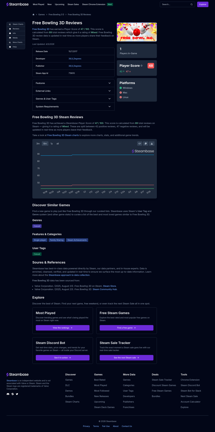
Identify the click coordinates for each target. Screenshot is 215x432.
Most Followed (101, 390)
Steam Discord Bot (190, 385)
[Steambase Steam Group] (13, 394)
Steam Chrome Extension (93, 4)
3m (38, 143)
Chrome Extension (190, 379)
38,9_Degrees (75, 58)
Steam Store (109, 286)
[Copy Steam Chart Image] (145, 143)
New (49, 4)
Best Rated (99, 379)
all (57, 143)
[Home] (33, 14)
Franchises (128, 407)
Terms (96, 426)
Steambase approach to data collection (69, 275)
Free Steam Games (161, 390)
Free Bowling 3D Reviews (79, 14)
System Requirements (73, 106)
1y (52, 143)
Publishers (128, 401)
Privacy (86, 426)
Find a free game (126, 328)
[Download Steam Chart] (152, 143)
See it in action (62, 357)
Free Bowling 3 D (56, 14)
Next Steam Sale (189, 396)
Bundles (69, 396)
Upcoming (59, 4)
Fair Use (106, 426)
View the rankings (63, 328)
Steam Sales (73, 4)
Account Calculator (190, 401)
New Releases (101, 396)
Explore (202, 4)
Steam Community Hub (105, 289)
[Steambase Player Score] (141, 65)
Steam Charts (72, 401)
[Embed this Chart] (139, 143)
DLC (67, 385)
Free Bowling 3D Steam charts (63, 135)
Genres (126, 379)
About (115, 426)
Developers (129, 396)
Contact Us (127, 426)
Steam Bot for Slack (191, 390)
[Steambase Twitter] (17, 394)
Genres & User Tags (73, 98)
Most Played (38, 4)
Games (41, 14)
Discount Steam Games (164, 385)
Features (73, 83)
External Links (73, 91)
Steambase (12, 380)
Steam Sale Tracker (162, 379)
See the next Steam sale (126, 357)
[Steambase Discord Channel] (8, 394)
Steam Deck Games (104, 407)
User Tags (128, 390)
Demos (69, 390)
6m (45, 143)
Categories (128, 385)
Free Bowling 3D (40, 29)
